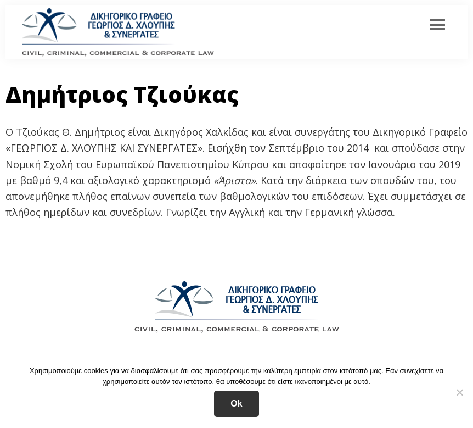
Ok (236, 403)
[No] (459, 392)
